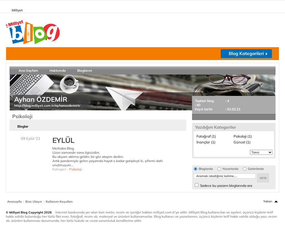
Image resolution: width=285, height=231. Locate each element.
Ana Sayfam (28, 70)
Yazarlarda (230, 169)
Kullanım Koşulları (59, 201)
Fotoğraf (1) (206, 136)
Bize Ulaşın (33, 201)
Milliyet (15, 9)
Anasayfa (14, 201)
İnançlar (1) (205, 142)
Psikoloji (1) (243, 136)
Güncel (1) (242, 142)
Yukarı (267, 201)
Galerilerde (256, 169)
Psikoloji (75, 169)
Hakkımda (58, 70)
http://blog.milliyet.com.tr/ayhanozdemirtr (47, 105)
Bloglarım (84, 70)
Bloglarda (206, 169)
